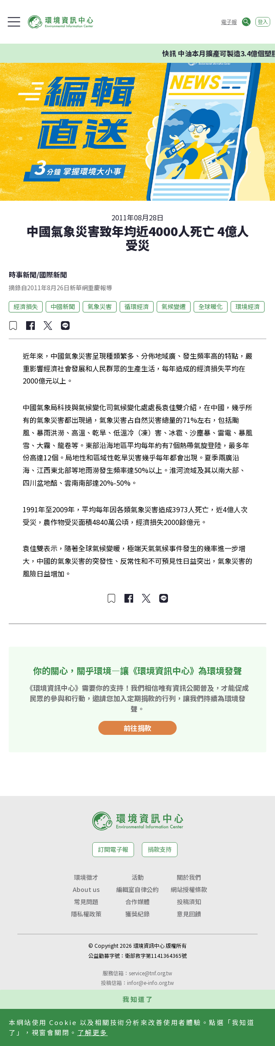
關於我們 (189, 877)
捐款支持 (160, 849)
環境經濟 (247, 306)
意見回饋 (189, 913)
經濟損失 (25, 306)
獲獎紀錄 (137, 913)
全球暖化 (210, 306)
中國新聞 (62, 306)
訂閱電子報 (113, 849)
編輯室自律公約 (137, 889)
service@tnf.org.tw (150, 973)
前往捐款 (137, 728)
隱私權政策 (86, 913)
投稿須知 (189, 901)
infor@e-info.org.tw (150, 982)
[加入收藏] (13, 325)
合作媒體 (137, 901)
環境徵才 (86, 877)
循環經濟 (136, 306)
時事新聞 (23, 274)
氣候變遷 (173, 306)
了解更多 (92, 1032)
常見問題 (86, 901)
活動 (137, 877)
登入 (263, 21)
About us (86, 889)
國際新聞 (53, 274)
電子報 (229, 21)
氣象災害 (99, 306)
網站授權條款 (189, 889)
